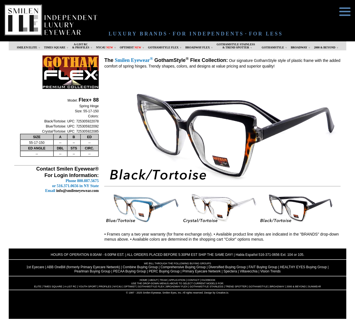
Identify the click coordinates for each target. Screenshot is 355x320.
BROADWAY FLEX (197, 47)
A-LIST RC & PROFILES (80, 46)
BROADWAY (299, 47)
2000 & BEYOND (324, 47)
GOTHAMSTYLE (273, 47)
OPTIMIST (130, 47)
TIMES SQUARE (54, 47)
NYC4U (104, 47)
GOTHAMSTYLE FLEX (163, 47)
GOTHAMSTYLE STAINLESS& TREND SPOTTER (236, 46)
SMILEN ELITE (27, 47)
